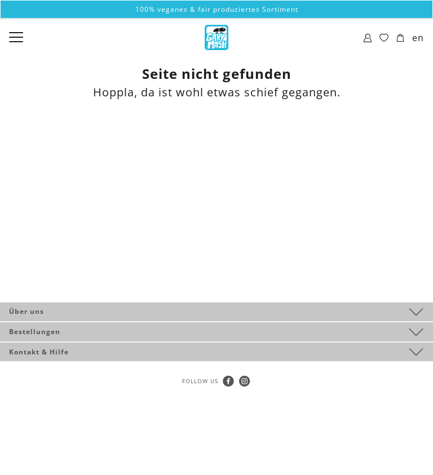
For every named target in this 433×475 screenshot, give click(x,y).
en (418, 38)
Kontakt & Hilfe (39, 352)
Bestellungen (34, 331)
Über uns (26, 311)
